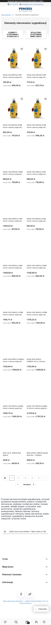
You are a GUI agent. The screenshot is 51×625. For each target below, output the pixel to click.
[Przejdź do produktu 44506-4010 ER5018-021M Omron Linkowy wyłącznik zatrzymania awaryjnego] (13, 58)
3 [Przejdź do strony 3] (25, 478)
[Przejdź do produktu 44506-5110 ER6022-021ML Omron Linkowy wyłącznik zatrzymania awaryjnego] (37, 205)
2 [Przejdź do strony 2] (18, 478)
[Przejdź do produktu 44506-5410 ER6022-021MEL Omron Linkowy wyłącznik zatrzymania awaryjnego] (37, 298)
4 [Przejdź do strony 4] (32, 478)
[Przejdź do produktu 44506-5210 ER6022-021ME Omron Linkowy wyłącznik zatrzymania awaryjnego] (37, 251)
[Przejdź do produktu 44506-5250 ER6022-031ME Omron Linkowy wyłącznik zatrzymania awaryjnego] (13, 298)
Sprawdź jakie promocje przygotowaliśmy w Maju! (25, 1)
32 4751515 (14, 4)
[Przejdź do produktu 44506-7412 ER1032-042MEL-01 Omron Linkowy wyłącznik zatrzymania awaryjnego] (37, 392)
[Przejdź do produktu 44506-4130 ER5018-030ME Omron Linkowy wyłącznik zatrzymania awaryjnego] (13, 158)
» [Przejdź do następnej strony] (29, 484)
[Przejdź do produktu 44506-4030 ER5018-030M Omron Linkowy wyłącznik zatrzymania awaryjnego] (37, 58)
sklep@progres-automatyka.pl (32, 4)
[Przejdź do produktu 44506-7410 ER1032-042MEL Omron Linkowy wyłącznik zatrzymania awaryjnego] (13, 392)
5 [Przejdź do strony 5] (38, 478)
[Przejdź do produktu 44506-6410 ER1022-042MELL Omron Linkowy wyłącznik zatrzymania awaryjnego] (13, 345)
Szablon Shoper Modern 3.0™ (35, 601)
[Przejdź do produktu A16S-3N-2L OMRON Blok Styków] (13, 439)
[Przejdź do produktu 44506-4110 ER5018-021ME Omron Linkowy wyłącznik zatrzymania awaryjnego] (13, 108)
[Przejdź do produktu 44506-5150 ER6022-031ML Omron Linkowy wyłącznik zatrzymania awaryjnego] (13, 251)
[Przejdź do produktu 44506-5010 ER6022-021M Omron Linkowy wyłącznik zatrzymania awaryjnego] (37, 158)
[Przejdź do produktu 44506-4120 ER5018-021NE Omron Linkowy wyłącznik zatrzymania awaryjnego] (37, 108)
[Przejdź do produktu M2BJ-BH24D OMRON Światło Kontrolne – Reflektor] (37, 439)
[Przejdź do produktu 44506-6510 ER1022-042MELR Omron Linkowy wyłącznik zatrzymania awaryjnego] (37, 345)
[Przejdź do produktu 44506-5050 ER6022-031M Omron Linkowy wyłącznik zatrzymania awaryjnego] (13, 205)
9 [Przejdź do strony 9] (17, 484)
